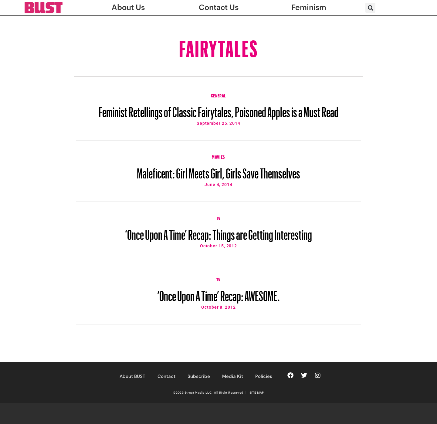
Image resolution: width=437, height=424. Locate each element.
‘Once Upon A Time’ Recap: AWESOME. (218, 293)
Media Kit (232, 376)
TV (218, 217)
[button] (370, 8)
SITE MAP (256, 392)
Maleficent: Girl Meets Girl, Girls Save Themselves (218, 170)
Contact (166, 376)
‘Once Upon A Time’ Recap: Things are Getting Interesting (218, 232)
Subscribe (199, 376)
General (218, 95)
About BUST (132, 376)
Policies (263, 376)
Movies (218, 156)
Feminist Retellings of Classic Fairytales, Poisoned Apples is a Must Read (218, 109)
